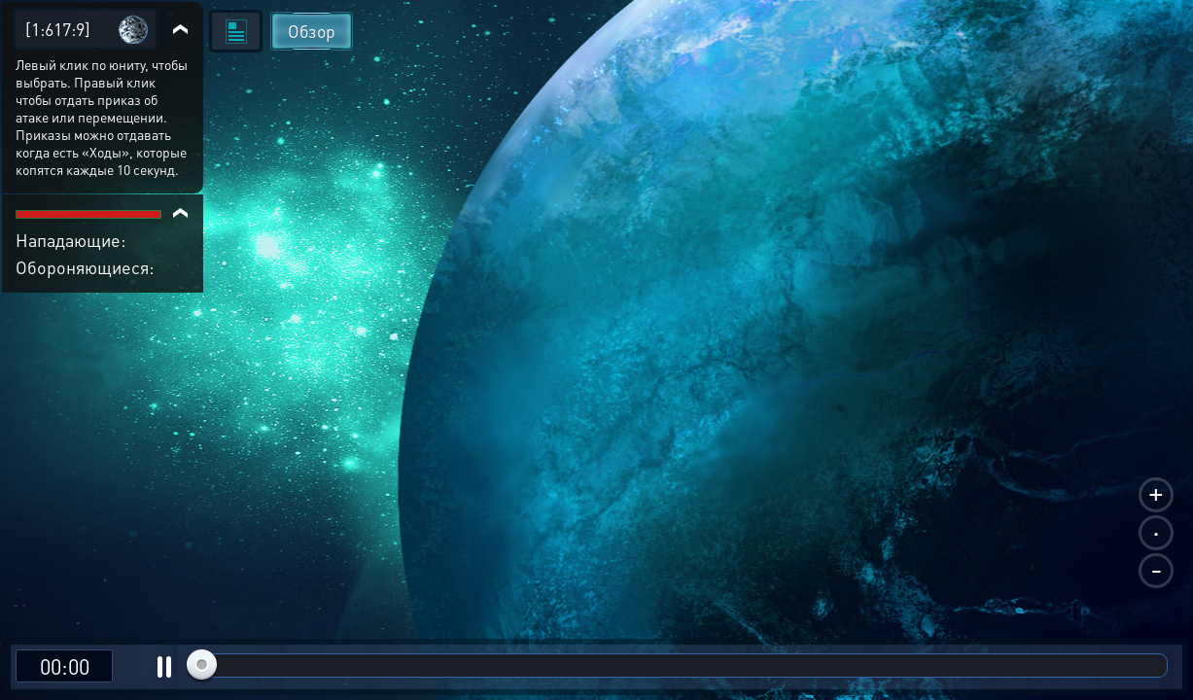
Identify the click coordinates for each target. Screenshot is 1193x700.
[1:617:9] (57, 29)
